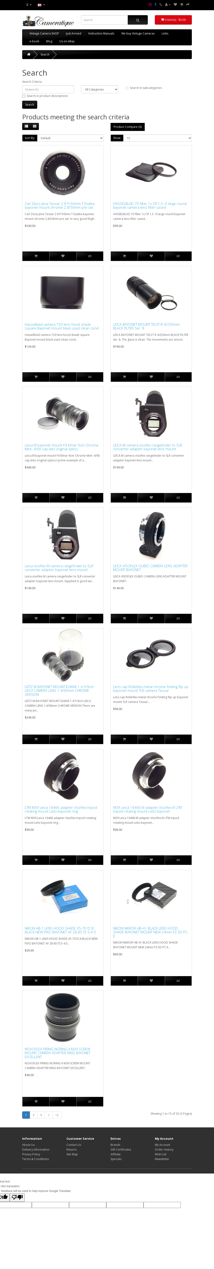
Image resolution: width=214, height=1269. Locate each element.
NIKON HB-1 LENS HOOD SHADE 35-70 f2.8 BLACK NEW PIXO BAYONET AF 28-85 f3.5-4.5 (60, 930)
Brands (115, 1145)
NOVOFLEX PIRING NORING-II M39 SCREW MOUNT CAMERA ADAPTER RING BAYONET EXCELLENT (58, 1053)
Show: (117, 138)
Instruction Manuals (101, 33)
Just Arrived (73, 33)
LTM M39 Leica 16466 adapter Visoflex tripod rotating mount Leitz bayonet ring (61, 809)
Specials (116, 1159)
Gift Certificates (121, 1150)
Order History (164, 1150)
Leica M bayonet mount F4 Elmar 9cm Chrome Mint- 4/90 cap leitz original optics (62, 447)
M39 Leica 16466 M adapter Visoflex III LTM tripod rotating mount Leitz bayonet (147, 809)
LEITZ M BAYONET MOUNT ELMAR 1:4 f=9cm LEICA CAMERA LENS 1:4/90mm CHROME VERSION (59, 691)
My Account (162, 1145)
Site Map (72, 1154)
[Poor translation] (17, 1197)
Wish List (160, 1154)
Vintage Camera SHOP (44, 33)
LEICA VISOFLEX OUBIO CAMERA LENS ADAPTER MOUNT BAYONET (150, 568)
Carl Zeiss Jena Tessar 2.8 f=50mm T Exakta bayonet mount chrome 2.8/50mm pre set (60, 205)
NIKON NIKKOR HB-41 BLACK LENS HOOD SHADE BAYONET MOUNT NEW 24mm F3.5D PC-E (151, 932)
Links (165, 33)
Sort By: (30, 138)
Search (45, 54)
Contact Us (73, 1145)
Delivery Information (35, 1150)
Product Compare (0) (128, 127)
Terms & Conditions (35, 1159)
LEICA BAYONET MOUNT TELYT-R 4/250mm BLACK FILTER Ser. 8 (146, 326)
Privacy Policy (31, 1154)
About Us (28, 1145)
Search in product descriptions (45, 96)
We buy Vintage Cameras (138, 33)
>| (57, 1115)
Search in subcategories (143, 88)
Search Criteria (32, 82)
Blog (49, 41)
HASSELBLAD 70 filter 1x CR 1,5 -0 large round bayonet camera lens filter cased (150, 205)
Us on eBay (66, 41)
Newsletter (162, 1159)
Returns (71, 1150)
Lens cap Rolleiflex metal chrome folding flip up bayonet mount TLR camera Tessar (150, 689)
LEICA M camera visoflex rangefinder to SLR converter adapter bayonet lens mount (147, 447)
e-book (34, 41)
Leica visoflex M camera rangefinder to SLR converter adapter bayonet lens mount (59, 568)
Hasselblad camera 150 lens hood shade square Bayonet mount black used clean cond (62, 326)
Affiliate (116, 1154)
